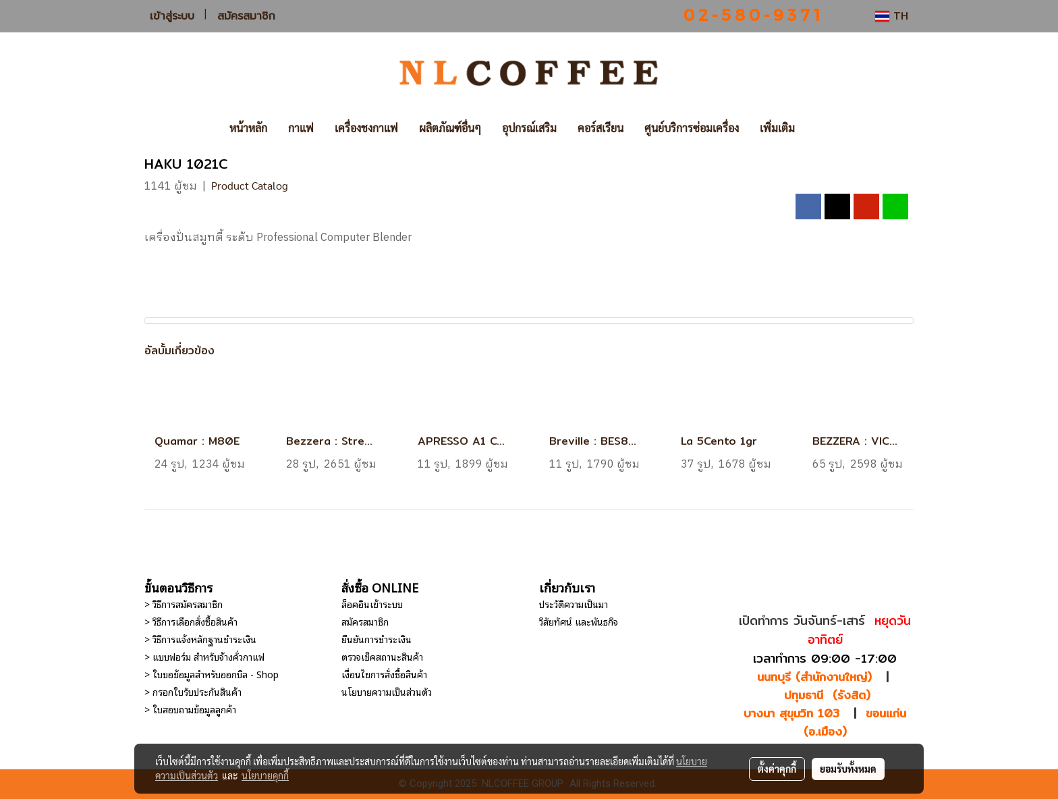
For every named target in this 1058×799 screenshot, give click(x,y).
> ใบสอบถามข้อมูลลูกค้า (190, 709)
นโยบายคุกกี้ (265, 775)
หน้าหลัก (248, 128)
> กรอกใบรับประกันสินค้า (193, 691)
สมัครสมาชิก (246, 16)
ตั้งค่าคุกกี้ (777, 769)
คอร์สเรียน (600, 128)
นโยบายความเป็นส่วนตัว (386, 691)
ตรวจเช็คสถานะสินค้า (382, 656)
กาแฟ (301, 128)
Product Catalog (249, 185)
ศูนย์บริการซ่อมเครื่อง (691, 128)
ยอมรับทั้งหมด (848, 769)
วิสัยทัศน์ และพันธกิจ (578, 621)
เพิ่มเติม (777, 128)
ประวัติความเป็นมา (573, 603)
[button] (825, 128)
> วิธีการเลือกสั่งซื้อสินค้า (191, 621)
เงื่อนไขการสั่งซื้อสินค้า (384, 674)
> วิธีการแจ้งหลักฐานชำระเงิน (200, 638)
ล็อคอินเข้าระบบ (372, 603)
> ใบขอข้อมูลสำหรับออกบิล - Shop (211, 674)
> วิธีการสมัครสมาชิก (183, 603)
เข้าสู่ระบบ (172, 16)
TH (891, 15)
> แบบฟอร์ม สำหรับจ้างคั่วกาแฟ (204, 656)
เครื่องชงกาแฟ (366, 128)
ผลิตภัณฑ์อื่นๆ (450, 128)
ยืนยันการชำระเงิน (376, 638)
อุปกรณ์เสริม (529, 128)
